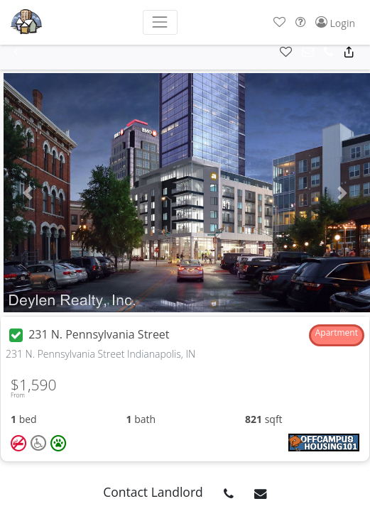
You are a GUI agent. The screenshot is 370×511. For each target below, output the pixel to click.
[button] (279, 22)
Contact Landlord (153, 491)
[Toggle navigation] (160, 22)
